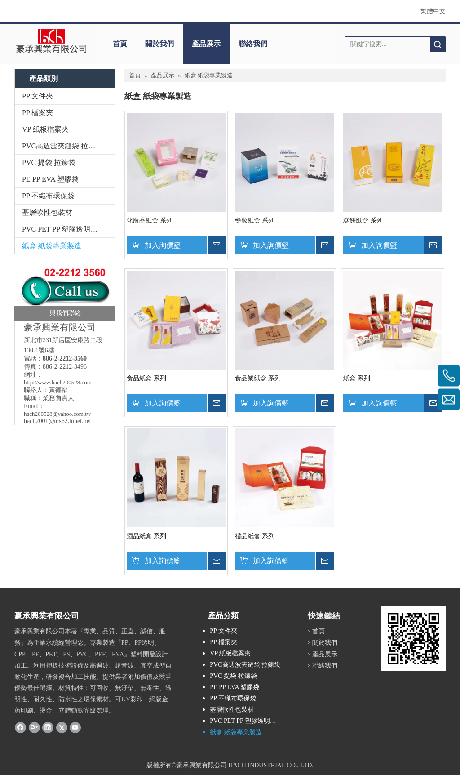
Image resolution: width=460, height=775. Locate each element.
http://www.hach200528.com (58, 382)
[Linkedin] (47, 727)
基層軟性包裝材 (47, 212)
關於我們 (159, 44)
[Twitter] (61, 727)
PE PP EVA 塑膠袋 (50, 179)
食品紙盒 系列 (146, 378)
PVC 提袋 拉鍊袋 (48, 162)
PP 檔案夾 (37, 112)
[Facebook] (20, 727)
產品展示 (206, 44)
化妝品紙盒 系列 (149, 220)
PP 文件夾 (37, 96)
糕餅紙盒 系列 (363, 220)
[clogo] (51, 40)
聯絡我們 (253, 44)
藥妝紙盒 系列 (254, 220)
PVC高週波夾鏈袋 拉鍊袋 (62, 146)
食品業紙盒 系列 (258, 378)
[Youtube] (75, 727)
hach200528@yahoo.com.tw (57, 413)
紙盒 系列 (356, 378)
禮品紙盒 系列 (254, 536)
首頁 (120, 44)
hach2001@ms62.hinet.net (57, 421)
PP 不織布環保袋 (48, 196)
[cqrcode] (413, 638)
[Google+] (34, 727)
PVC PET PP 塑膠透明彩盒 (63, 229)
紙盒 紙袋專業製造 (51, 245)
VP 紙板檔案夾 (45, 129)
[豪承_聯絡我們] (64, 290)
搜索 (437, 44)
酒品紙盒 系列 (146, 536)
